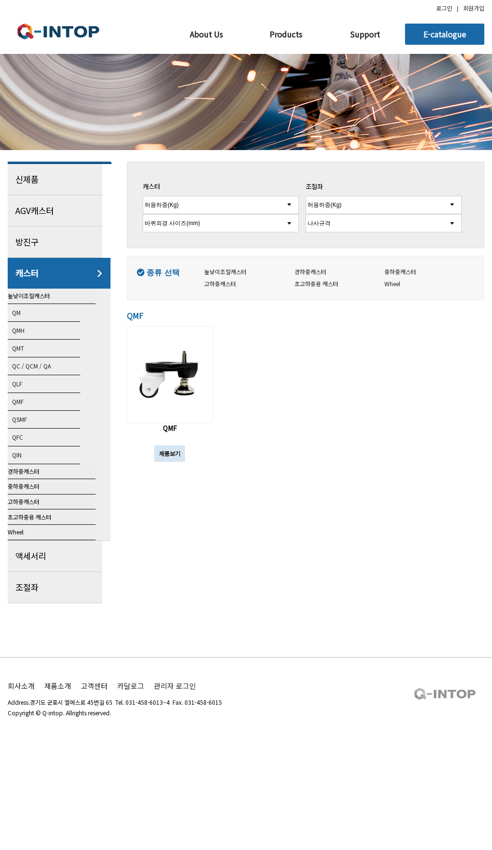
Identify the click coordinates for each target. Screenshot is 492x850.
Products (286, 34)
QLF (26, 401)
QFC (26, 455)
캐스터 (59, 273)
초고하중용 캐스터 (41, 589)
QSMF (28, 437)
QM (25, 327)
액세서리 (59, 650)
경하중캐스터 (34, 498)
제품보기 (169, 453)
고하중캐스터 (34, 559)
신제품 (59, 179)
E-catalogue (444, 34)
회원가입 (473, 8)
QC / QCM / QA (43, 382)
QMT (27, 364)
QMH (27, 346)
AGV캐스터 (59, 210)
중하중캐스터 (34, 528)
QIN (25, 474)
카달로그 (130, 780)
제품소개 (57, 780)
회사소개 (21, 780)
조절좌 (59, 682)
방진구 (59, 242)
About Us (206, 34)
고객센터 (94, 780)
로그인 (444, 8)
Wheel (25, 619)
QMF (27, 419)
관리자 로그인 (175, 780)
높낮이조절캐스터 (40, 303)
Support (365, 34)
